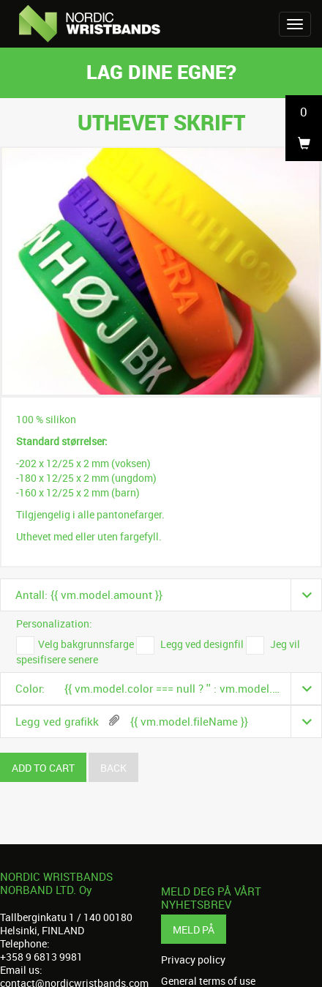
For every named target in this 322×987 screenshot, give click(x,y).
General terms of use (208, 981)
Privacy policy (193, 960)
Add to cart (43, 768)
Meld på (193, 929)
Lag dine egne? (161, 71)
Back (113, 768)
